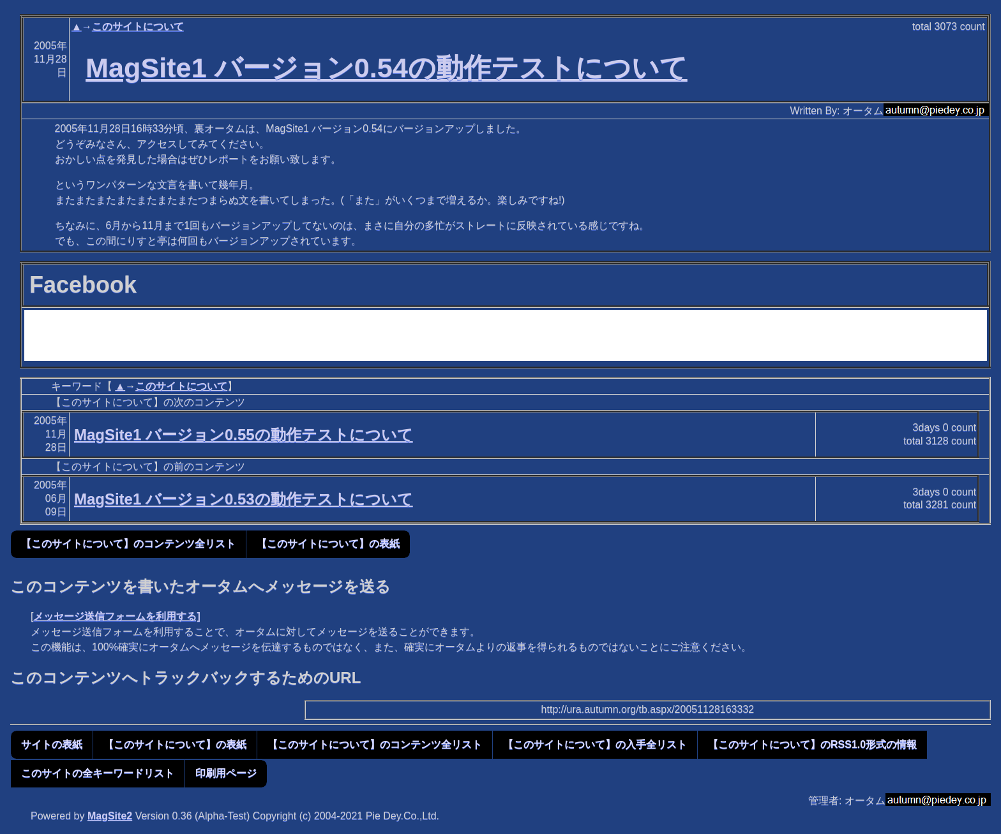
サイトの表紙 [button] (51, 744)
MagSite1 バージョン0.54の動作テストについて (387, 67)
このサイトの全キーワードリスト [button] (97, 773)
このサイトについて (138, 26)
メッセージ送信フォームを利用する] (116, 616)
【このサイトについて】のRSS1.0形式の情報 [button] (812, 744)
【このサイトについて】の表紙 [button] (328, 543)
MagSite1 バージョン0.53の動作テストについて (243, 499)
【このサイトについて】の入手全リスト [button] (595, 744)
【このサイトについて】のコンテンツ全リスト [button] (128, 543)
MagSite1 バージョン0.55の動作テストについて (243, 434)
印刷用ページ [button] (226, 773)
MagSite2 (109, 815)
